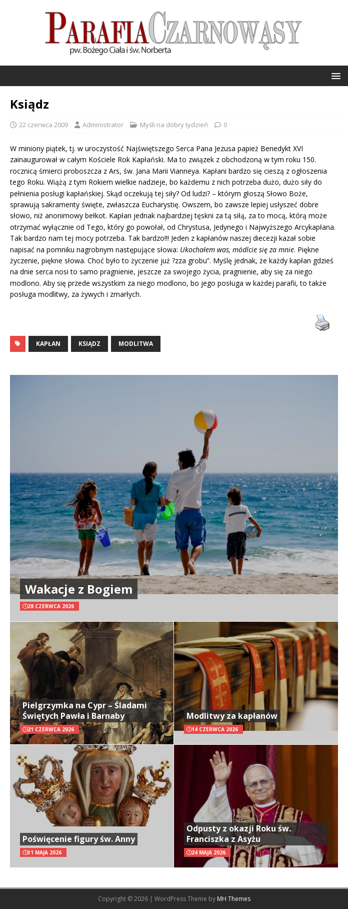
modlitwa (135, 343)
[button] (334, 75)
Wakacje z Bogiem (78, 589)
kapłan (48, 343)
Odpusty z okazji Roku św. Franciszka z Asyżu (238, 833)
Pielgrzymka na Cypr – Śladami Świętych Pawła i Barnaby (84, 710)
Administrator (103, 124)
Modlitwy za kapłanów (232, 715)
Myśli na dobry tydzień (174, 124)
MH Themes (233, 898)
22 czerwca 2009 (43, 124)
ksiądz (89, 343)
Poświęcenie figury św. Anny (78, 838)
